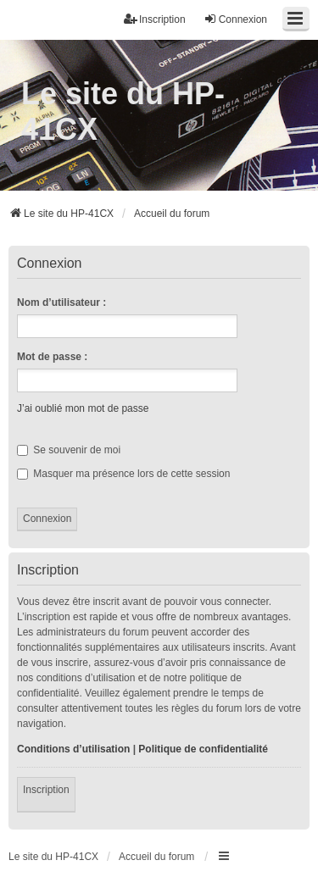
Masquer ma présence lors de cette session (123, 474)
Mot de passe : (52, 357)
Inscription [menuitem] (155, 19)
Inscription (46, 790)
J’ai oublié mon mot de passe (82, 408)
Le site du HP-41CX (123, 111)
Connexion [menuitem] (235, 19)
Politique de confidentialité (203, 749)
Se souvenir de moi (68, 450)
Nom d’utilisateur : (61, 302)
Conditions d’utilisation (73, 749)
